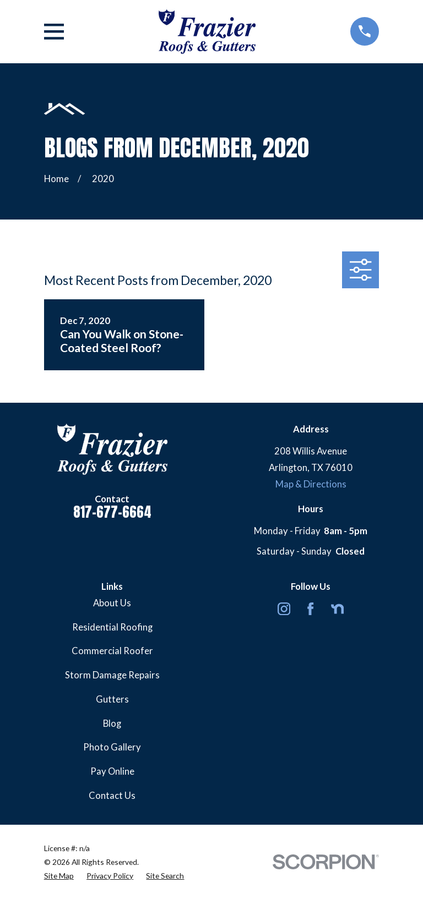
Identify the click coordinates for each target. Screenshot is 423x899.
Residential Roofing (112, 627)
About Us (112, 603)
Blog (112, 723)
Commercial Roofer (112, 650)
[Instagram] (284, 608)
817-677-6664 (112, 512)
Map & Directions (310, 484)
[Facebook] (310, 608)
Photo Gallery (112, 747)
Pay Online (112, 771)
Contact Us (112, 795)
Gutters (112, 699)
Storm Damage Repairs (112, 675)
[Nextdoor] (337, 608)
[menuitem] (59, 875)
